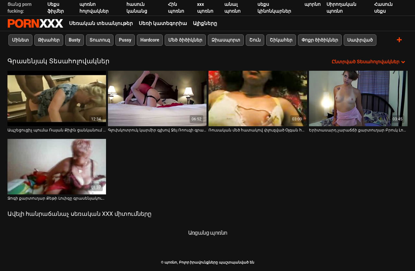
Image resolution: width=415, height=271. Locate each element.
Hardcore (149, 40)
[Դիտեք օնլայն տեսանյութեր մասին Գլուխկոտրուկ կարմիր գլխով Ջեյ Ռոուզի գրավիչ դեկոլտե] (157, 98)
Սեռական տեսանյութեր (101, 23)
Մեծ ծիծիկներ (185, 40)
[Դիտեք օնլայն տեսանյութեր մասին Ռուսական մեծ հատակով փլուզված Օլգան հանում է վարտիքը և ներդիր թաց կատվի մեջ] (257, 98)
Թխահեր (49, 40)
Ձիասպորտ (225, 40)
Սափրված (360, 40)
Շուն (255, 40)
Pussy (125, 40)
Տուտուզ (99, 40)
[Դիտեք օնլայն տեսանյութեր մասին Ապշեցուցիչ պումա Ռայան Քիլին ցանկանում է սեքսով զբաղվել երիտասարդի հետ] (56, 98)
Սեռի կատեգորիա (163, 23)
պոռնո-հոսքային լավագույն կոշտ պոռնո (35, 23)
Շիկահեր (281, 40)
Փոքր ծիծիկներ (320, 40)
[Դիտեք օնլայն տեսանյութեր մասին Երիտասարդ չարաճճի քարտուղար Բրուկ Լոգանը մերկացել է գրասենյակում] (358, 98)
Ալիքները (205, 23)
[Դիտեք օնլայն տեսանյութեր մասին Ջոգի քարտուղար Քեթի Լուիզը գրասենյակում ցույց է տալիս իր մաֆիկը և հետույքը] (56, 166)
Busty (74, 40)
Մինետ (20, 40)
